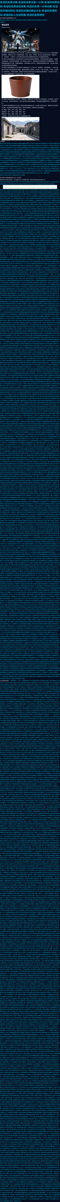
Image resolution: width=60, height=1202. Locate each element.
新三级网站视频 (50, 434)
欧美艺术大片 (45, 689)
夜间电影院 (42, 1110)
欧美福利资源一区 (36, 1184)
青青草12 (27, 796)
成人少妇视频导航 (9, 247)
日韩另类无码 (28, 546)
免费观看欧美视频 (26, 474)
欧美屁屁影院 (37, 424)
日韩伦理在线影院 (41, 443)
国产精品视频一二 (25, 1077)
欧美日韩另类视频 (27, 365)
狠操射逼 (38, 1009)
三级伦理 (9, 982)
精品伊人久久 (41, 735)
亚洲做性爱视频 (14, 510)
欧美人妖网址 (22, 211)
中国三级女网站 (38, 782)
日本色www (56, 1148)
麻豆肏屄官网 (8, 352)
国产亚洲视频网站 (28, 491)
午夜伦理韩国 (39, 1188)
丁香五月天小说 (27, 729)
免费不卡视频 (31, 354)
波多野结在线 (15, 403)
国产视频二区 (9, 586)
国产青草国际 (30, 200)
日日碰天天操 (30, 424)
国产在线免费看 (35, 796)
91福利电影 (24, 1110)
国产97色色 (40, 988)
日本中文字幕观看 (7, 527)
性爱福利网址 (42, 1028)
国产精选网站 (55, 508)
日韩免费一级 (31, 579)
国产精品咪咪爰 (11, 891)
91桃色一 (44, 811)
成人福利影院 (19, 592)
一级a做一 (7, 796)
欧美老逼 (46, 1083)
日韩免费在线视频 (7, 226)
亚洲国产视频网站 (40, 921)
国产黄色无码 (10, 801)
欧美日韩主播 (45, 756)
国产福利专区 (50, 190)
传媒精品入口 (18, 221)
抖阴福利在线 (46, 771)
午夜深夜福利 (6, 1077)
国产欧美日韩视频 (17, 575)
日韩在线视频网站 (44, 803)
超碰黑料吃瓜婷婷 (8, 1117)
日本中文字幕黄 (9, 1066)
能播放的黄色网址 (45, 1056)
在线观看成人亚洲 (5, 1150)
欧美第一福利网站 (39, 493)
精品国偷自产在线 (28, 464)
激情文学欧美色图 (46, 259)
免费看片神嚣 (53, 257)
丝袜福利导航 (42, 596)
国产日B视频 (21, 750)
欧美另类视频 (18, 853)
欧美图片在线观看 (12, 268)
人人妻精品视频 (38, 200)
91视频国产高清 (4, 211)
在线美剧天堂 (51, 394)
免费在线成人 (36, 240)
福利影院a (10, 737)
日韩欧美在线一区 (30, 504)
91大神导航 (11, 1144)
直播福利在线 (6, 476)
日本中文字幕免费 (40, 1182)
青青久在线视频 (23, 1026)
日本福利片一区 (4, 803)
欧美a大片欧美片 (17, 491)
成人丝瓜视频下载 (5, 799)
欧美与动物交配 (53, 809)
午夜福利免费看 (17, 792)
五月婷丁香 (25, 992)
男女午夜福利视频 (22, 409)
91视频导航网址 (28, 1142)
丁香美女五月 (17, 1201)
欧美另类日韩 (47, 263)
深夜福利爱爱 (6, 769)
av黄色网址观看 (44, 495)
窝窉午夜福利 (15, 377)
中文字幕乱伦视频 (26, 752)
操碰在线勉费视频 (21, 255)
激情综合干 (27, 902)
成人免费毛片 (56, 491)
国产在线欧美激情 (31, 213)
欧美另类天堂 (48, 563)
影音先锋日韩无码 (22, 843)
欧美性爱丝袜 (51, 1152)
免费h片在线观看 (5, 919)
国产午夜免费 (4, 1114)
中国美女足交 (35, 299)
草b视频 (2, 695)
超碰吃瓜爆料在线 (30, 828)
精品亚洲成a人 (46, 908)
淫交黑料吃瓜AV (35, 565)
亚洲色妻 (52, 1013)
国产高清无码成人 (29, 415)
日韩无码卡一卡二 (30, 1009)
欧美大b (56, 969)
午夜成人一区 (41, 1138)
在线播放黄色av (7, 451)
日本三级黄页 (23, 950)
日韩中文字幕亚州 (34, 377)
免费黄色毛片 (25, 502)
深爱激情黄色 (12, 727)
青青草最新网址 (22, 426)
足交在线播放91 (9, 221)
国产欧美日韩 (37, 556)
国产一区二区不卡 (43, 535)
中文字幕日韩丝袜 (35, 681)
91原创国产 (49, 938)
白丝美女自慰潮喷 (14, 333)
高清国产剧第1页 (51, 213)
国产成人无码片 (4, 864)
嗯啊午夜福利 (5, 266)
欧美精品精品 (54, 398)
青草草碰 (32, 1072)
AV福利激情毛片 (9, 1049)
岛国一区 (35, 815)
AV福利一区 (48, 685)
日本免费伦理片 (42, 1125)
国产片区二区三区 (39, 529)
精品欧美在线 (45, 289)
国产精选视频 (31, 293)
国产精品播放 (35, 1176)
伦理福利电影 (4, 1095)
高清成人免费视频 (48, 310)
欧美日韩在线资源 (31, 518)
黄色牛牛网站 (38, 205)
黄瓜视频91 (53, 681)
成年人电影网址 (13, 889)
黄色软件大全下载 (9, 373)
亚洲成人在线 (12, 1163)
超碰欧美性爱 (32, 807)
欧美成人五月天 (31, 603)
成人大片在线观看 (16, 594)
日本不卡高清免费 (16, 1171)
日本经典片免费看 (54, 230)
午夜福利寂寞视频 (10, 980)
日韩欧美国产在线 (5, 830)
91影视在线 (38, 1186)
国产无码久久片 (26, 552)
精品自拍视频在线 (47, 868)
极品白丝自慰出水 (32, 301)
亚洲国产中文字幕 (35, 931)
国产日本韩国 (51, 849)
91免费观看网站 (13, 1003)
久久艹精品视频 (27, 462)
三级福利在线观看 (49, 516)
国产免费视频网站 (41, 287)
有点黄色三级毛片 (32, 409)
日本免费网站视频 (39, 466)
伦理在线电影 (33, 333)
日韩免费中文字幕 (47, 424)
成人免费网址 (6, 405)
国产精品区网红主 (8, 209)
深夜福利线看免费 (26, 784)
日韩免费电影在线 (39, 855)
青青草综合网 (55, 485)
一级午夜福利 (40, 350)
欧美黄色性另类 (6, 261)
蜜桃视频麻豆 (10, 1127)
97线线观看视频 (47, 687)
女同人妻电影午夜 (23, 596)
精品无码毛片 (37, 809)
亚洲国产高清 (48, 417)
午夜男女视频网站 (28, 542)
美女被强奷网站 (14, 1034)
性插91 (35, 740)
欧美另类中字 (4, 453)
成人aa (8, 975)
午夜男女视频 (54, 1155)
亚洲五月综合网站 (25, 476)
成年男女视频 (24, 691)
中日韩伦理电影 (52, 554)
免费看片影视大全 (18, 605)
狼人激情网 (49, 1001)
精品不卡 (41, 1163)
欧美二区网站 (55, 520)
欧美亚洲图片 (49, 400)
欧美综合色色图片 (29, 978)
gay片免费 (43, 777)
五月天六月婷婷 (47, 365)
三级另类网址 (32, 1150)
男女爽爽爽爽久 (20, 879)
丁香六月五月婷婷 (31, 944)
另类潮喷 (28, 799)
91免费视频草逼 (46, 352)
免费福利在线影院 (26, 219)
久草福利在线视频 (25, 584)
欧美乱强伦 (21, 693)
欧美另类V (40, 1074)
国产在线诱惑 (45, 331)
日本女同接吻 (54, 716)
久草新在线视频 (14, 803)
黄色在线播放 (55, 424)
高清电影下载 (43, 356)
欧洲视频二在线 (40, 371)
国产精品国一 (48, 415)
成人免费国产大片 (22, 1074)
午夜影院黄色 (34, 820)
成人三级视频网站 (7, 337)
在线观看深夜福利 (50, 1051)
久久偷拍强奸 (37, 270)
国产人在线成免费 (23, 544)
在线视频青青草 (31, 1106)
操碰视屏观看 (18, 582)
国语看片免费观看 (7, 569)
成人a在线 (45, 1034)
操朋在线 (22, 796)
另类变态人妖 (45, 836)
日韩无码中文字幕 (12, 1083)
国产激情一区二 (53, 447)
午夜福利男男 (5, 213)
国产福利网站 (35, 601)
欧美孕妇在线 (15, 1072)
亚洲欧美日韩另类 (7, 984)
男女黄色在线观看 (25, 1034)
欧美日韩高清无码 (32, 202)
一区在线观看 (12, 828)
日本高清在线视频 (35, 531)
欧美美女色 (14, 799)
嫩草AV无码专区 (40, 904)
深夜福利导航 (48, 883)
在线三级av (13, 1169)
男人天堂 (31, 935)
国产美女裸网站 (43, 510)
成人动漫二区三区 (19, 335)
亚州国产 (35, 748)
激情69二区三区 (26, 1100)
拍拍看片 (25, 1022)
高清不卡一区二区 (17, 445)
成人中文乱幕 (17, 251)
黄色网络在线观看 (36, 868)
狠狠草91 (16, 908)
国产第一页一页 (35, 575)
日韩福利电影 (16, 851)
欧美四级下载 (6, 594)
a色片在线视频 (44, 483)
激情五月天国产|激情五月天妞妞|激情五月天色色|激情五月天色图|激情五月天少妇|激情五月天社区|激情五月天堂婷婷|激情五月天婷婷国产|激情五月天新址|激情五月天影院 (30, 643)
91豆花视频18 (21, 830)
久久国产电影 (19, 470)
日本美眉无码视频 (41, 514)
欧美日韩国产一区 (39, 1064)
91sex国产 (52, 803)
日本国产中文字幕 (29, 790)
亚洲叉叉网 (13, 782)
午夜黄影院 (57, 1093)
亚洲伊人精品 (14, 518)
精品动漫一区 (22, 270)
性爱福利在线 (45, 796)
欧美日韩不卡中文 (35, 451)
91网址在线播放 (28, 900)
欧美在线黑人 (8, 758)
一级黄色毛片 (14, 596)
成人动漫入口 (15, 527)
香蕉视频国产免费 (12, 988)
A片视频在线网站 (19, 318)
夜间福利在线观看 (7, 805)
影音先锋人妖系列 (11, 843)
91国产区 (51, 864)
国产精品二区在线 (35, 386)
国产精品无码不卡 (51, 750)
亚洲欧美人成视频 (24, 910)
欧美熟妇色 (17, 708)
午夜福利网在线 (42, 740)
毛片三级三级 (9, 379)
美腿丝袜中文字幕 (33, 887)
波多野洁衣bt (6, 1007)
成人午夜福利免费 (7, 502)
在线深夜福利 (37, 542)
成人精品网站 (51, 963)
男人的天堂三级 (31, 253)
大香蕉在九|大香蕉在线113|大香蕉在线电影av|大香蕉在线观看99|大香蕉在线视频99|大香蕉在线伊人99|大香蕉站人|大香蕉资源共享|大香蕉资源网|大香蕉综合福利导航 (30, 636)
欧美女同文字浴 (48, 573)
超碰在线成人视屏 (7, 938)
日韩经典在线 (12, 754)
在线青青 (52, 1081)
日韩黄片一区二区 (38, 491)
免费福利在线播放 (40, 228)
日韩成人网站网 (22, 887)
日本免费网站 (30, 1093)
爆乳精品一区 (7, 1108)
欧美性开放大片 (32, 417)
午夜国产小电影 (18, 1123)
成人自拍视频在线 (10, 601)
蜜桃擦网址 (16, 1167)
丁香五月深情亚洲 (10, 748)
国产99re (55, 1190)
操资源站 (25, 1041)
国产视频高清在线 (22, 1182)
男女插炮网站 (16, 297)
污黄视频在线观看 (41, 327)
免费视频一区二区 (50, 493)
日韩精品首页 (39, 1093)
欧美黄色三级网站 (18, 704)
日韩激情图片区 (22, 523)
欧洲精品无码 (40, 472)
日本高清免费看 (13, 1070)
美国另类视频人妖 (24, 333)
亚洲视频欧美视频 (34, 1056)
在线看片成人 (45, 276)
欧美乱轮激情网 (22, 274)
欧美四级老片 (50, 432)
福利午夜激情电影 (8, 893)
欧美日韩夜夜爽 (46, 828)
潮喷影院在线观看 (52, 287)
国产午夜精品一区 (19, 1015)
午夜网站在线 (15, 217)
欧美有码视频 (24, 390)
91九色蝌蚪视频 (31, 1197)
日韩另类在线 (5, 489)
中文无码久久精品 (30, 830)
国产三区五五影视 (31, 405)
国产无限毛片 (13, 213)
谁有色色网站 (6, 950)
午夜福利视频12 (30, 455)
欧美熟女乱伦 (19, 316)
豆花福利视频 (49, 845)
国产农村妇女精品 (34, 967)
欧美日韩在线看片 (36, 771)
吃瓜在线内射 (29, 487)
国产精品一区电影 (19, 893)
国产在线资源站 (47, 491)
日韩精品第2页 (24, 516)
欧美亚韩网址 (17, 308)
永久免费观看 (46, 533)
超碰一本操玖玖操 (8, 929)
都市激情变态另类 (30, 891)
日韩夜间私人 (45, 363)
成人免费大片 (43, 360)
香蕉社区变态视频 (41, 325)
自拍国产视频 (22, 988)
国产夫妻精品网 (9, 236)
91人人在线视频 (51, 1133)
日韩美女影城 (49, 514)
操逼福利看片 (44, 280)
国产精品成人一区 (10, 592)
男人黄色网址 (50, 921)
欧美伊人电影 (12, 916)
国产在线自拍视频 (21, 866)
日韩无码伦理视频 (19, 312)
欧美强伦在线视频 (30, 1049)
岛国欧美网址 (23, 253)
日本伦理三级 (38, 1024)
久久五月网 (6, 1171)
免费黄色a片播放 (43, 447)
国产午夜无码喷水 (5, 771)
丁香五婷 (51, 731)
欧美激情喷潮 (14, 472)
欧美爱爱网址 (40, 1085)
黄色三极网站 (27, 257)
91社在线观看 (12, 885)
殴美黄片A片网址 (48, 1093)
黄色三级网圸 (7, 1024)
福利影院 (45, 851)
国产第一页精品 (28, 986)
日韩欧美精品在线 (26, 1045)
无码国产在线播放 (39, 316)
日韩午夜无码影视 (16, 565)
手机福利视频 (30, 1001)
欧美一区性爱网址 (29, 921)
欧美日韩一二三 (21, 213)
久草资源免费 (13, 973)
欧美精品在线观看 (15, 1161)
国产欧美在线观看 (23, 459)
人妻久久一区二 (21, 997)
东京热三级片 (24, 598)
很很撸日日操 (11, 348)
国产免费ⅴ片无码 (28, 1051)
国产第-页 (31, 714)
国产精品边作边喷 (13, 561)
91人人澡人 (21, 1047)
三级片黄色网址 (48, 329)
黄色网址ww (51, 834)
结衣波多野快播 (31, 775)
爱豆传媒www (49, 1095)
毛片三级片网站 (40, 718)
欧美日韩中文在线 (15, 1129)
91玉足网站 (56, 1001)
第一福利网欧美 (28, 318)
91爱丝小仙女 (46, 860)
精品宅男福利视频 (50, 866)
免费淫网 (25, 733)
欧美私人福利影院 (21, 400)
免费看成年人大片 (30, 367)
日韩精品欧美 (13, 925)
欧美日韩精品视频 (12, 1178)
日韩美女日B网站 (45, 480)
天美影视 (55, 986)
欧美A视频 (10, 908)
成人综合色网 (20, 891)
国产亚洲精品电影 (48, 344)
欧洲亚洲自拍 (17, 369)
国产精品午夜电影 (16, 272)
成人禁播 (55, 1157)
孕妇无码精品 (22, 489)
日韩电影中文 (45, 1066)
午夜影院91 (46, 716)
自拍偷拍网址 (11, 1093)
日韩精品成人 (43, 826)
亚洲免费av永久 (23, 700)
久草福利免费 (17, 1018)
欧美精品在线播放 (27, 483)
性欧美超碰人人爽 (7, 1062)
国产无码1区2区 (17, 1053)
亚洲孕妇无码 (4, 232)
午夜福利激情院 (32, 1138)
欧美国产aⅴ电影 (48, 274)
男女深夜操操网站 (7, 478)
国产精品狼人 (19, 525)
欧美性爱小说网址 (17, 451)
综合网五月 (8, 746)
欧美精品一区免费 (23, 571)
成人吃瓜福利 (17, 1110)
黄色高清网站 (21, 504)
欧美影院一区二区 (44, 792)
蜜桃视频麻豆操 (7, 346)
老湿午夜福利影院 (7, 550)
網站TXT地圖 (11, 175)
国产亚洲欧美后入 (53, 990)
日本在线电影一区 (54, 931)
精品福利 (36, 900)
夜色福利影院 (39, 790)
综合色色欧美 (32, 548)
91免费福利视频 (53, 285)
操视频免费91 (32, 849)
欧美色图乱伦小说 (36, 1034)
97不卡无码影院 (24, 1121)
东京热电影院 (49, 767)
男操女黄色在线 (24, 377)
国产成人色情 (25, 881)
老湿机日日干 (14, 411)
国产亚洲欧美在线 (16, 773)
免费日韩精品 (48, 430)
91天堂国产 (28, 1068)
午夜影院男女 (27, 927)
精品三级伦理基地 (42, 457)
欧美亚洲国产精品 (16, 499)
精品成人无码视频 (53, 468)
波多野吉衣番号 (55, 384)
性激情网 (39, 716)
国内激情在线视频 (12, 396)
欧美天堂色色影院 (30, 1114)
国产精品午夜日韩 (30, 971)
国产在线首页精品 (30, 398)
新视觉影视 (45, 872)
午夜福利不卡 (21, 828)
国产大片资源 (32, 472)
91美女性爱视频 (40, 400)
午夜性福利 (12, 815)
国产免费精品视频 (26, 758)
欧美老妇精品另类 (43, 786)
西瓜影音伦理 (16, 1121)
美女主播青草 (47, 773)
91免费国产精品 (41, 1106)
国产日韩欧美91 (27, 702)
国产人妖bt (54, 805)
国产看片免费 (18, 1022)
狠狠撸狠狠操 (44, 554)
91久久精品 (53, 704)
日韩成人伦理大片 (12, 956)
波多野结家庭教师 (5, 202)
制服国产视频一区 (12, 986)
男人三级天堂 (32, 459)
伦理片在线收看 (45, 1077)
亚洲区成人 (18, 729)
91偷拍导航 (49, 971)
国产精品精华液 (21, 245)
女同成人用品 (22, 306)
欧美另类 (34, 1045)
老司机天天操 (51, 535)
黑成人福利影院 (50, 403)
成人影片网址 (54, 506)
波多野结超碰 (6, 234)
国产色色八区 (29, 693)
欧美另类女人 (29, 695)
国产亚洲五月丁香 (21, 358)
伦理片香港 (14, 933)
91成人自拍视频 (14, 323)
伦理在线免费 (54, 1045)
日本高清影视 (18, 1066)
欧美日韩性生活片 (39, 746)
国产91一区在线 (30, 453)
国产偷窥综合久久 (35, 238)
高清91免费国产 (20, 533)
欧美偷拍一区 (12, 997)
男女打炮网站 (40, 567)
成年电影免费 (14, 190)
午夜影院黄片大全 (13, 906)
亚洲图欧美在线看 (40, 750)
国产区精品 (55, 790)
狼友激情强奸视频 (52, 1028)
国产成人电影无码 (41, 1152)
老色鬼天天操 (35, 341)
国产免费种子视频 (42, 375)
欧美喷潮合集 (22, 956)
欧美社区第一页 (12, 1074)
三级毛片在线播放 (31, 780)
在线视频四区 (39, 245)
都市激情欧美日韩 (51, 904)
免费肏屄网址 (10, 259)
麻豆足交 (9, 752)
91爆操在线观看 (23, 323)
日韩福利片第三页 (34, 234)
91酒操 (3, 1194)
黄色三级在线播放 (26, 226)
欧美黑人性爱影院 (51, 1058)
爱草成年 (19, 864)
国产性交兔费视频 (41, 504)
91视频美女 (31, 1030)
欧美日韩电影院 (11, 733)
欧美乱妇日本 (6, 518)
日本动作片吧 (45, 712)
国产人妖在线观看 (19, 438)
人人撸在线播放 (40, 1062)
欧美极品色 (42, 1087)
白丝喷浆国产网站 (14, 514)
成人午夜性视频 (36, 525)
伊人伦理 (49, 1121)
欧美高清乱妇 (33, 413)
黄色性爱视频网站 (19, 801)
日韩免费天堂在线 (18, 938)
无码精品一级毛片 (27, 304)
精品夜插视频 (24, 586)
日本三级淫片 (14, 1173)
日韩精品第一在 (34, 984)
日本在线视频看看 (23, 567)
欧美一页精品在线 (29, 1127)
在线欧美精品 (31, 242)
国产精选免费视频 (15, 1176)
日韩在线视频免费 (25, 963)
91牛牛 (3, 952)
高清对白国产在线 (34, 1180)
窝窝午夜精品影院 (7, 1102)
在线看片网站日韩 (42, 394)
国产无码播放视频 (14, 1013)
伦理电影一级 (12, 563)
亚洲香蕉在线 (32, 571)
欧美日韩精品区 (18, 537)
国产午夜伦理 (27, 276)
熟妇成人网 (9, 1018)
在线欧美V (14, 693)
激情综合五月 (18, 683)
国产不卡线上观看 (13, 459)
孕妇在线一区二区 (50, 733)
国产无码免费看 (52, 590)
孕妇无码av (41, 1159)
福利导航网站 (14, 405)
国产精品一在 (27, 537)
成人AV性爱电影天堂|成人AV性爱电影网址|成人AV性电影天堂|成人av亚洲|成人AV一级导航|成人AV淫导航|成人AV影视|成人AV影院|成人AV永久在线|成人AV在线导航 (30, 628)
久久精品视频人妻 (9, 537)
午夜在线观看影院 (33, 1087)
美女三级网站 (20, 539)
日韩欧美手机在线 (50, 933)
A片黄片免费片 (9, 683)
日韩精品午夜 (22, 424)
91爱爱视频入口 (13, 485)
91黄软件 (46, 889)
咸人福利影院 (40, 1049)
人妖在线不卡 (39, 516)
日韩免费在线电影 (27, 240)
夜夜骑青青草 (15, 569)
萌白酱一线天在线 (31, 485)
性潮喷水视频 (41, 969)
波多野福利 (43, 1123)
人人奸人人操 (54, 575)
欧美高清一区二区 (33, 544)
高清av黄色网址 (26, 480)
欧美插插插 (50, 1165)
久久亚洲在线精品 (36, 352)
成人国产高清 (54, 872)
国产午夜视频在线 (54, 950)
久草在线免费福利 (47, 706)
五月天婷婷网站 (45, 268)
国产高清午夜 (5, 590)
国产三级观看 (26, 451)
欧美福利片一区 (25, 499)
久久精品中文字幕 (5, 1192)
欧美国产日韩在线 (43, 1112)
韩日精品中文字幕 (12, 329)
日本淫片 (38, 828)
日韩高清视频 (45, 556)
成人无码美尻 (18, 811)
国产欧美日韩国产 (47, 784)
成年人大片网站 (47, 700)
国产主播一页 (51, 948)
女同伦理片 (17, 737)
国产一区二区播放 (45, 575)
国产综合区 (36, 864)
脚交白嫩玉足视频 (8, 304)
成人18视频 (33, 716)
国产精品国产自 (32, 561)
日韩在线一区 (30, 211)
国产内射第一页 (35, 832)
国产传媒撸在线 (43, 234)
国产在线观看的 (22, 242)
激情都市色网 (55, 200)
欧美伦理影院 (27, 236)
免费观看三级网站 (50, 879)
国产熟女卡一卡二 (12, 1138)
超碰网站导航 (30, 270)
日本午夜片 (28, 1173)
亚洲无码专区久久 (25, 440)
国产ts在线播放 (17, 304)
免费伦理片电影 (24, 999)
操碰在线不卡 (48, 485)
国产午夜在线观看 (7, 579)
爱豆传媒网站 (17, 881)
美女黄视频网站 (54, 312)
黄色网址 (22, 857)
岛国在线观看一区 (10, 1098)
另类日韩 (13, 834)
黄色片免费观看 (22, 1138)
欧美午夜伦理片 (21, 809)
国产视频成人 (23, 1062)
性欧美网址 (52, 758)
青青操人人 (20, 925)
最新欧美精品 (14, 424)
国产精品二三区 (47, 200)
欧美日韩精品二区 (37, 853)
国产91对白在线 (40, 314)
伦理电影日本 (44, 931)
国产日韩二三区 (41, 333)
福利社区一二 (42, 474)
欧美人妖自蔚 (54, 537)
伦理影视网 (5, 1013)
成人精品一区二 (49, 1049)
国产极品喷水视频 (50, 354)
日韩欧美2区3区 (44, 594)
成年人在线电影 (17, 786)
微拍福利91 (6, 1148)
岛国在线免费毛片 (13, 544)
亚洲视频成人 (50, 1087)
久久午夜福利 (35, 219)
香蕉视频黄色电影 (21, 761)
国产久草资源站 (6, 350)
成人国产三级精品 (18, 257)
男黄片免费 (11, 1001)
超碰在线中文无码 (48, 1131)
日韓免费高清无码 (10, 289)
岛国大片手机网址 (15, 744)
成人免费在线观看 (5, 323)
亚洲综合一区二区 (41, 518)
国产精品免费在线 (22, 874)
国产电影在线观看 (46, 209)
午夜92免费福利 (49, 388)
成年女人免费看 (35, 280)
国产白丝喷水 (32, 478)
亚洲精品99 (40, 1039)
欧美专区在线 (18, 259)
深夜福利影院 (23, 579)
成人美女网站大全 (10, 230)
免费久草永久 (49, 405)
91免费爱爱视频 (40, 925)
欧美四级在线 (43, 238)
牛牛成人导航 (40, 1037)
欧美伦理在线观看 (52, 527)
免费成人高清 (12, 430)
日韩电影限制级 (51, 1018)
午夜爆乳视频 (35, 360)
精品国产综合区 (12, 394)
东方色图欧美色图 (25, 413)
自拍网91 (12, 820)
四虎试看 (26, 1123)
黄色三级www (12, 750)
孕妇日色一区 (44, 468)
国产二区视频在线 (53, 780)
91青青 (12, 971)
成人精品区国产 (31, 371)
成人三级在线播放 (50, 413)
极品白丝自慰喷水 (5, 554)
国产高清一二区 (22, 807)
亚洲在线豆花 (4, 883)
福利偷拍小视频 (27, 853)
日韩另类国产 (22, 190)
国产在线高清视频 (41, 190)
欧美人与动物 (32, 1074)
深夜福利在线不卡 (23, 472)
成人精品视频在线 (52, 457)
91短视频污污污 (13, 1047)
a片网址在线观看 (44, 1173)
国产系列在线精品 (22, 603)
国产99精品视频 (45, 537)
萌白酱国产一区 (44, 1192)
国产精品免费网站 (13, 375)
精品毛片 (42, 1108)
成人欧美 (19, 727)
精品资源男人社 (15, 371)
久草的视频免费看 (21, 325)
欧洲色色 (23, 1161)
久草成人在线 (12, 775)
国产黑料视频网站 (13, 1136)
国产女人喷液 (26, 434)
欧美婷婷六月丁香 (11, 740)
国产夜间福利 (11, 729)
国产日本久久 (28, 438)
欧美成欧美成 (6, 499)
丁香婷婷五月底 (8, 1041)
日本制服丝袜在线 (54, 1102)
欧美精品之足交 (36, 712)
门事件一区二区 (55, 320)
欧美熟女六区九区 (46, 588)
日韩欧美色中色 (24, 527)
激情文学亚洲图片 (11, 1020)
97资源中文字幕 (35, 554)
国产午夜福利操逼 (48, 1117)
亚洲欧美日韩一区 (7, 331)
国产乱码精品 (17, 468)
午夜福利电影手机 (44, 839)
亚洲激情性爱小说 (49, 683)
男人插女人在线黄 (37, 605)
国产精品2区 (21, 723)
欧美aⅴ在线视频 (39, 1051)
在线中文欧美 (18, 480)
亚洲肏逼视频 (54, 712)
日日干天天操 (34, 432)
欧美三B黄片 (41, 767)
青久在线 (8, 999)
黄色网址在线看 (47, 546)
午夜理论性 (40, 723)
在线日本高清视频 (14, 963)
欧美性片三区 (6, 944)
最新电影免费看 (12, 603)
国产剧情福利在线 (41, 253)
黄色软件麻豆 (4, 367)
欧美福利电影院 (15, 1077)
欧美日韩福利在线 (51, 1068)
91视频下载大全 (18, 952)
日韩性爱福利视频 (17, 552)
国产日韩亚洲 (22, 453)
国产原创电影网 (34, 881)
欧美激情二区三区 (32, 590)
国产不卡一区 (40, 866)
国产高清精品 (36, 379)
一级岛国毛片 (53, 363)
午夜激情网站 (48, 1070)
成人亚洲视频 (10, 344)
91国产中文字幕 (4, 971)
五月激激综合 (4, 997)
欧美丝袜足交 (20, 961)
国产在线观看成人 (53, 544)
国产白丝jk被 (50, 822)
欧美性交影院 (17, 756)
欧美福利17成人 (6, 411)
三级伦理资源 (53, 289)
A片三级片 (35, 826)
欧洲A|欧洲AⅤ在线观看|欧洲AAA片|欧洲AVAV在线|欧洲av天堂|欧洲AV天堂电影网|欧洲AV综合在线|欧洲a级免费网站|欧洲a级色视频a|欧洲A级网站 (30, 662)
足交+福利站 (45, 961)
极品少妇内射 (46, 291)
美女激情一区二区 (9, 419)
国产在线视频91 (29, 329)
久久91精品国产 (50, 596)
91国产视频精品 (13, 211)
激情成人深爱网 (46, 1043)
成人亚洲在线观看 (36, 470)
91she (4, 855)
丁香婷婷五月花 (54, 268)
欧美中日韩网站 (13, 1068)
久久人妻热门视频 (21, 1093)
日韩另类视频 (32, 1165)
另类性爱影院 (49, 969)
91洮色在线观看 (31, 508)
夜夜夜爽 (5, 1197)
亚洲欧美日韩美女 (10, 990)
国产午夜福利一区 (45, 236)
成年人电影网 (42, 226)
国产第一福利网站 (43, 799)
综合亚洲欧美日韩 (53, 769)
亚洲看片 (28, 1161)
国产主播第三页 (18, 824)
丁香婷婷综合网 (27, 794)
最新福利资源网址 (50, 314)
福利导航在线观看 (5, 523)
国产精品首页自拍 (21, 1039)
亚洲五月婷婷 (54, 1066)
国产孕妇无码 (32, 224)
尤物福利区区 (35, 474)
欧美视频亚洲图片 (55, 843)
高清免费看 (42, 1129)
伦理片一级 (14, 1190)
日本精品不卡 (18, 365)
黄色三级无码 (34, 910)
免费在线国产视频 (21, 230)
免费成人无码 (53, 893)
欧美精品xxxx (56, 832)
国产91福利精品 (9, 708)
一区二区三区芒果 (13, 710)
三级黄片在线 (47, 695)
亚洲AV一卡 (21, 954)
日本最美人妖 (11, 400)
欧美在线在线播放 (5, 765)
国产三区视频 (56, 1043)
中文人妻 (43, 1089)
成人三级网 (37, 693)
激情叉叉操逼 (52, 198)
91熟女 (16, 1026)
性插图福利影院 (45, 954)
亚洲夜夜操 (38, 978)
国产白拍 (27, 885)
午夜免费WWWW (26, 1018)
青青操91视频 (23, 876)
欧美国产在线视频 (14, 388)
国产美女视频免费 (34, 447)
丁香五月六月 (40, 411)
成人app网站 (30, 725)
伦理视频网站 (25, 763)
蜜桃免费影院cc (12, 293)
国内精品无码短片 (36, 982)
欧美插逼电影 (11, 687)
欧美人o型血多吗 (6, 421)
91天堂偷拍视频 (17, 360)
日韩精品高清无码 (26, 554)
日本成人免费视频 (32, 394)
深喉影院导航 (23, 457)
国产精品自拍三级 (10, 927)
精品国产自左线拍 (34, 285)
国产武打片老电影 (50, 571)
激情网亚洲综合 (38, 419)
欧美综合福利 (27, 209)
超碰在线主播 (15, 440)
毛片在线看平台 (13, 242)
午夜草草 (32, 1186)
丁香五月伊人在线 (37, 445)
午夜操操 (52, 820)
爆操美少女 (26, 931)
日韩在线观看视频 (29, 824)
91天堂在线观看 (20, 546)
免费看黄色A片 (32, 339)
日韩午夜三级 (49, 358)
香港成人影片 (54, 247)
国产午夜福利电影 (22, 1165)
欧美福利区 (10, 1037)
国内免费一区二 (37, 952)
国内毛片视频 (22, 933)
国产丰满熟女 (30, 493)
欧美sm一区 (8, 1199)
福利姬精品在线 (45, 1155)
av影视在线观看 (34, 569)
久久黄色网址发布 (18, 341)
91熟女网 (29, 895)
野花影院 (39, 851)
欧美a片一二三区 (27, 1066)
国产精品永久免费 (5, 278)
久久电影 (5, 1144)
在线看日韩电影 (55, 451)
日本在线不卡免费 (38, 1104)
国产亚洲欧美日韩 (22, 839)
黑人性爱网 (35, 1003)
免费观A (51, 756)
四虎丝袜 (41, 748)
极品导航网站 (8, 1119)
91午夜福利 (26, 786)
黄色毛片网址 (11, 320)
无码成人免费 (13, 577)
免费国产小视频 (25, 594)
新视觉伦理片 (40, 263)
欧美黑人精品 (41, 841)
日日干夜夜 (42, 1068)
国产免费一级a (49, 946)
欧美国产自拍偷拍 (48, 940)
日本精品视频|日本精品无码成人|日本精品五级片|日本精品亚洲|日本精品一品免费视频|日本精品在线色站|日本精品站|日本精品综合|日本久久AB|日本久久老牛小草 (30, 615)
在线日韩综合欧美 (14, 590)
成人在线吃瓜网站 (50, 306)
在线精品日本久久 (29, 938)
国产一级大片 (36, 895)
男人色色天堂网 (7, 700)
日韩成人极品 (21, 497)
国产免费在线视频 (29, 925)
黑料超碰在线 (20, 367)
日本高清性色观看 (54, 276)
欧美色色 (34, 735)
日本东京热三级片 (12, 959)
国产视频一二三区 (8, 432)
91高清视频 (47, 702)
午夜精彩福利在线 (28, 1091)
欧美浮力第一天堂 (23, 1146)
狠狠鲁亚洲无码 (16, 280)
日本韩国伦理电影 (13, 196)
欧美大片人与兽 (45, 923)
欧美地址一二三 (54, 552)
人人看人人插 (15, 579)
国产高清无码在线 (40, 354)
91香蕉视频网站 (54, 261)
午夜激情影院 (53, 502)
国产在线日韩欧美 (45, 379)
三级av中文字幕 (40, 405)
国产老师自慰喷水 (21, 563)
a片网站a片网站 (27, 605)
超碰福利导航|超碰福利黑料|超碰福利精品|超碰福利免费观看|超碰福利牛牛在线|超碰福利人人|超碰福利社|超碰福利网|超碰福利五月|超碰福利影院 (30, 670)
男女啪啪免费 (41, 409)
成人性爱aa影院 (16, 352)
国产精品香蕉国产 (50, 539)
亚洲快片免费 (26, 683)
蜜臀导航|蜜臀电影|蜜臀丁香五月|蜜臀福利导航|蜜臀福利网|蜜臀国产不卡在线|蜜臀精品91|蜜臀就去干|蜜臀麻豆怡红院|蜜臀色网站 (29, 655)
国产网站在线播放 (28, 316)
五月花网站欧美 (29, 506)
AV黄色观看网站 (4, 497)
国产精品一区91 (47, 1194)
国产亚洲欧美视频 (23, 765)
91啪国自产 (49, 870)
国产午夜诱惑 (54, 558)
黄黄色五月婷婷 (48, 411)
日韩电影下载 (25, 845)
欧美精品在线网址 (21, 205)
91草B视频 (28, 1037)
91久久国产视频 (36, 247)
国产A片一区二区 (23, 417)
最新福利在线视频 (43, 198)
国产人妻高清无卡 (7, 413)
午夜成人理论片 (25, 737)
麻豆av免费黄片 (21, 754)
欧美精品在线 (28, 344)
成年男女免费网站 (49, 529)
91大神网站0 (27, 712)
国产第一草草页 (14, 263)
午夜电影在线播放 (55, 318)
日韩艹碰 (33, 963)
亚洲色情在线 (48, 891)
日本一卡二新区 (26, 706)
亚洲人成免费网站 (45, 967)
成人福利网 (37, 935)
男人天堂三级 (32, 876)
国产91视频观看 (30, 245)
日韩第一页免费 (25, 744)
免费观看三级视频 (51, 1041)
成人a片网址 (44, 1098)
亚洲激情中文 (50, 333)
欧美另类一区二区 (27, 940)
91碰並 (16, 1131)
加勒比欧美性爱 (51, 226)
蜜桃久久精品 (27, 868)
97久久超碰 (21, 1068)
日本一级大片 (50, 1053)
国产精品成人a (10, 1085)
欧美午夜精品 (38, 1015)
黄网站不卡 (42, 1176)
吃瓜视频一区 (23, 1197)
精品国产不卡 (14, 523)
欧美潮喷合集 (17, 390)
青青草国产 (26, 862)
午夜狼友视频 (48, 1197)
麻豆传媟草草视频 (37, 546)
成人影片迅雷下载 (51, 1089)
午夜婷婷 (9, 935)
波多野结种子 (5, 388)
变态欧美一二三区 (37, 784)
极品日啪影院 (42, 874)
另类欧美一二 (55, 952)
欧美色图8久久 (5, 744)
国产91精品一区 (36, 438)
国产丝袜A (21, 1070)
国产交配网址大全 (9, 466)
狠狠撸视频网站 (44, 194)
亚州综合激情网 (25, 685)
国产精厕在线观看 (27, 379)
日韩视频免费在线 (22, 973)
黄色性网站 (43, 765)
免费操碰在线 (30, 266)
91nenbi (10, 742)
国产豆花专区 (38, 455)
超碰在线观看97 (17, 1079)
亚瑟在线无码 (39, 579)
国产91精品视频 (34, 356)
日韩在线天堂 (6, 285)
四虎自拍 (19, 769)
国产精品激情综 (17, 558)
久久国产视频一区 (7, 548)
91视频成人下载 (51, 377)
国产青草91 (30, 950)
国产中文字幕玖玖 (5, 784)
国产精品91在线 (53, 299)
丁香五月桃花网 (44, 337)
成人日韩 (43, 822)
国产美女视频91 (13, 270)
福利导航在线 (10, 582)
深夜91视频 (9, 832)
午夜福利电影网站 (39, 1140)
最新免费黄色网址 (26, 565)
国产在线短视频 (22, 287)
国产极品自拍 (40, 274)
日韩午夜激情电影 (43, 584)
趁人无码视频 (45, 257)
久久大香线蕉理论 (36, 257)
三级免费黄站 (27, 969)
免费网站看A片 (16, 346)
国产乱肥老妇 (27, 363)
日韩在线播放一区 (44, 285)
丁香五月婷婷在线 (28, 1079)
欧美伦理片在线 (15, 476)
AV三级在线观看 (22, 449)
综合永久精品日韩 (39, 489)
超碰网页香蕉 (28, 312)
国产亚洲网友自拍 (19, 407)
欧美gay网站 (42, 999)
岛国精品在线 (9, 341)
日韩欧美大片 (10, 706)
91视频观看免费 (52, 392)
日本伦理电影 (13, 409)
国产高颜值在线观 (22, 394)
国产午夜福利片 (12, 512)
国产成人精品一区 (33, 948)
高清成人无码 (56, 782)
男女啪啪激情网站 (40, 407)
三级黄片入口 (39, 232)
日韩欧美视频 (18, 702)
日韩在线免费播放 (27, 331)
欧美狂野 (15, 1005)
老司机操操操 (53, 219)
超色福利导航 (5, 409)
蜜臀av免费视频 (30, 205)
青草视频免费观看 (23, 959)
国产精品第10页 (47, 242)
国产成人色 (49, 1190)
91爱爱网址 (55, 883)
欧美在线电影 (32, 721)
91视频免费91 (34, 999)
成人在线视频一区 (30, 232)
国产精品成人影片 (31, 1133)
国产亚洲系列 (8, 756)
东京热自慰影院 (17, 434)
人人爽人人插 (45, 266)
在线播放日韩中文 (53, 1180)
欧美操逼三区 (5, 417)
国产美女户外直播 (40, 497)
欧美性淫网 (14, 887)
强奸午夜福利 (49, 1144)
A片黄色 (4, 687)
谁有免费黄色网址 (44, 299)
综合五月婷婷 (14, 306)
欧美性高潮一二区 (51, 876)
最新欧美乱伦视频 (31, 411)
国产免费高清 (40, 459)
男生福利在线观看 (40, 217)
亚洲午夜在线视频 (30, 577)
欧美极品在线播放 (9, 438)
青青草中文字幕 (52, 373)
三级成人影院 (37, 506)
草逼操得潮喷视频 (52, 1167)
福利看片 (19, 733)
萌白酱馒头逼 (11, 992)
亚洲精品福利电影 (49, 603)
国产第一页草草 (32, 874)
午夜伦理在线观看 (37, 344)
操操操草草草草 (33, 308)
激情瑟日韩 (17, 706)
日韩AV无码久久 (16, 478)
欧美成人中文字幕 (19, 971)
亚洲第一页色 (45, 862)
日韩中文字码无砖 (27, 337)
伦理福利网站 (4, 314)
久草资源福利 (56, 691)
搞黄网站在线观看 (7, 584)
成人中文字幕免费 (49, 436)
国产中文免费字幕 (25, 569)
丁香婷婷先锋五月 (40, 207)
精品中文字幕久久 (31, 834)
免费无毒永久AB (4, 1045)
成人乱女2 (11, 883)
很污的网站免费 (6, 472)
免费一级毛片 (39, 893)
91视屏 (2, 1184)
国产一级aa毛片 (10, 978)
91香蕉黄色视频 (17, 198)
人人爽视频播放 (39, 367)
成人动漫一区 (23, 371)
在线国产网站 (44, 1161)
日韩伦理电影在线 (51, 1178)
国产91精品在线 (20, 1114)
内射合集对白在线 (10, 316)
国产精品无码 (42, 377)
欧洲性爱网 (27, 832)
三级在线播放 (46, 1009)
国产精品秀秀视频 (9, 356)
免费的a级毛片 (4, 430)
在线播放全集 (23, 514)
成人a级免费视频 (20, 870)
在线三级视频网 (21, 396)
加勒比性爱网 (50, 251)
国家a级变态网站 (32, 919)
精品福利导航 (27, 818)
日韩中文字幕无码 (31, 1039)
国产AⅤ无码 (44, 1199)
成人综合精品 (26, 558)
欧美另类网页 (9, 952)
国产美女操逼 (33, 392)
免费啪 (56, 1144)
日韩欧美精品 (53, 390)
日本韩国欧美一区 (13, 876)
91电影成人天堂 (13, 807)
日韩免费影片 (37, 811)
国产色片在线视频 (46, 885)
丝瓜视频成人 (17, 586)
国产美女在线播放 (45, 558)
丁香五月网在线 (44, 346)
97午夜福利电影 (16, 1155)
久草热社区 (42, 1022)
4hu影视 (33, 933)
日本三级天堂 (17, 428)
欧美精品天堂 (19, 495)
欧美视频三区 (6, 371)
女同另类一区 (47, 419)
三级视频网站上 (51, 1114)
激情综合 (42, 733)
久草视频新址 (27, 601)
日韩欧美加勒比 (26, 588)
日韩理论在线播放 (55, 961)
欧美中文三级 (53, 601)
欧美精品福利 (42, 550)
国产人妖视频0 (30, 1188)
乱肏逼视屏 (13, 904)
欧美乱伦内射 (36, 1161)
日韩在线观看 (45, 542)
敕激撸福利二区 (9, 335)
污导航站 (56, 1182)
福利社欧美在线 (26, 575)
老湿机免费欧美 (47, 818)
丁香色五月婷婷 (38, 1047)
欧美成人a (25, 1024)
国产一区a (27, 704)
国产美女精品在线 (36, 369)
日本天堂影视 (53, 462)
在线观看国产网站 (55, 512)
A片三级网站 (30, 997)
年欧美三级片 (53, 851)
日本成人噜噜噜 (28, 697)
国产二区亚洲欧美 (49, 807)
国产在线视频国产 (18, 818)
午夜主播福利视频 (5, 887)
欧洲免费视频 (13, 245)
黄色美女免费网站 (42, 834)
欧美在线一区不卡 (39, 879)
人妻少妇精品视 (9, 1026)
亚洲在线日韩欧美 (46, 525)
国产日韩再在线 (17, 1028)
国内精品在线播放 (12, 327)
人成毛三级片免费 (18, 209)
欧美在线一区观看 (48, 1024)
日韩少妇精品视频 (52, 765)
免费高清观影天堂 (22, 948)
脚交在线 (47, 1081)
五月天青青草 (55, 773)
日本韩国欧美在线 (22, 1190)
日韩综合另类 (35, 251)
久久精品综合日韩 (50, 1037)
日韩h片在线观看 (27, 259)
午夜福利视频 (48, 697)
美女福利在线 (29, 230)
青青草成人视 (10, 1131)
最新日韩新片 (53, 266)
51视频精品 (6, 763)
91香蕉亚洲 (54, 1056)
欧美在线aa (24, 967)
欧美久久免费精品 (54, 594)
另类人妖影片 (30, 563)
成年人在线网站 (33, 323)
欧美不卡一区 (27, 1199)
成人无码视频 (39, 889)
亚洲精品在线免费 (55, 689)
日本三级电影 (6, 306)
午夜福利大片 (20, 329)
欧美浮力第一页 (7, 860)
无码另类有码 (49, 409)
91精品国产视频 (29, 1089)
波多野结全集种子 (30, 904)
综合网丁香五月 (33, 1026)
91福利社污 (40, 912)
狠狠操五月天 (6, 773)
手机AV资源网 (6, 735)
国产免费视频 (19, 1144)
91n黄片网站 (52, 754)
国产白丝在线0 (31, 514)
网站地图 (51, 184)
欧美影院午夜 (16, 999)
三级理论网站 (37, 266)
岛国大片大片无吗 (51, 841)
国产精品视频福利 (50, 855)
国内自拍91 (39, 807)
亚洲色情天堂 (49, 301)
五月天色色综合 (39, 295)
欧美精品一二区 (31, 851)
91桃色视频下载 (30, 282)
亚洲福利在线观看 (10, 712)
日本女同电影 (36, 758)
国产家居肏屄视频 (19, 398)
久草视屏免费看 (54, 862)
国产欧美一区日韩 (45, 565)
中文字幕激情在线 (13, 443)
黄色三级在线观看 (8, 360)
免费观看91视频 (55, 916)
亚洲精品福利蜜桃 (45, 386)
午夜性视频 (40, 744)
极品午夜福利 (35, 685)
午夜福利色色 (45, 230)
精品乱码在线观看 (18, 276)
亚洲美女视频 (9, 215)
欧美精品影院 (54, 221)
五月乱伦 (32, 1060)
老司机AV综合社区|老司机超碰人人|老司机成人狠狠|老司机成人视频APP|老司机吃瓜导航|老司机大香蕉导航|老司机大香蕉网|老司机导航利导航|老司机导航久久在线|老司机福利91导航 (29, 676)
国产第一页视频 (35, 468)
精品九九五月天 (21, 282)
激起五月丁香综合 (12, 895)
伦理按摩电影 (19, 990)
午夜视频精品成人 (10, 556)
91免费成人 (40, 1197)
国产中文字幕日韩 (36, 588)
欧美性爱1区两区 (48, 464)
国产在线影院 (18, 247)
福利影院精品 (15, 457)
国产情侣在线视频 (30, 407)
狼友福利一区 (53, 839)
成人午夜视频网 (45, 506)
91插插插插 (48, 691)
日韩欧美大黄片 (7, 725)
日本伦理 (38, 1060)
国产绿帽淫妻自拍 (13, 224)
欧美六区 (30, 908)
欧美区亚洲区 (22, 799)
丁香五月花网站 (33, 272)
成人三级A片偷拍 (46, 927)
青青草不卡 (19, 748)
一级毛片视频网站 (5, 571)
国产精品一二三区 (52, 327)
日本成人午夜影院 (39, 415)
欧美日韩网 (11, 1157)
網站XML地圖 (3, 175)
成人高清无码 (32, 314)
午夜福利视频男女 (20, 1194)
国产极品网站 (51, 777)
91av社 (43, 895)
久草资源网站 (48, 857)
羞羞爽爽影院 (8, 881)
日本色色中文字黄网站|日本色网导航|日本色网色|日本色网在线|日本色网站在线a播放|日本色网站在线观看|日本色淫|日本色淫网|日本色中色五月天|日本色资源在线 (29, 607)
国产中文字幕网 (13, 417)
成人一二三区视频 (18, 697)
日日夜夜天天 (46, 398)
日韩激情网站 (21, 232)
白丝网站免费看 (36, 335)
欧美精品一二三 (46, 247)
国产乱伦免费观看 (42, 339)
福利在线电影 (47, 224)
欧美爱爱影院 (41, 301)
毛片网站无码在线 (40, 1127)
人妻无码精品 (15, 796)
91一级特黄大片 (35, 822)
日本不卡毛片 (24, 447)
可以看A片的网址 (12, 232)
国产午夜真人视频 (33, 1110)
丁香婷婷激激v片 (47, 449)
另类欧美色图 (19, 826)
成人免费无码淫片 (47, 978)
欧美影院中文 (30, 1194)
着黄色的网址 (27, 520)
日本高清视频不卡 (44, 502)
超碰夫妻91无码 (11, 200)
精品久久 (19, 855)
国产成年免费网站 (53, 811)
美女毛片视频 (37, 929)
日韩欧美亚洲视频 (23, 314)
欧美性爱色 (54, 860)
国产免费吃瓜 (42, 1053)
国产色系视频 (17, 1119)
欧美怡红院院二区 (24, 1136)
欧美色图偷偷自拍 (17, 931)
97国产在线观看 (31, 327)
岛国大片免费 (15, 1150)
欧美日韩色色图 (54, 881)
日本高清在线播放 (44, 569)
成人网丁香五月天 (24, 984)
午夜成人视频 (34, 1095)
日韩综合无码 (31, 207)
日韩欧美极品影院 (37, 291)
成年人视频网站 (55, 428)
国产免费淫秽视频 (8, 531)
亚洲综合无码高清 (10, 495)
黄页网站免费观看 (48, 255)
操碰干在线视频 (40, 975)
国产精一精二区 (31, 274)
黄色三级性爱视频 (21, 529)
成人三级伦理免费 (47, 270)
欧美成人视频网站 (8, 824)
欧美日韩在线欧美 (5, 426)
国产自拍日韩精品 (28, 1098)
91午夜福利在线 (29, 1169)
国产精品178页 (33, 813)
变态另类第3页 (11, 291)
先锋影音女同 (8, 588)
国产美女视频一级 (42, 963)
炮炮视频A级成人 (41, 971)
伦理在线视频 (26, 742)
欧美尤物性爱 (38, 1194)
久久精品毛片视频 (45, 916)
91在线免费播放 (9, 702)
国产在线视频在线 (30, 497)
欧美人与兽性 (27, 592)
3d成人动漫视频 (26, 360)
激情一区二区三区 (51, 959)
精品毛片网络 (38, 1131)
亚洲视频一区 (18, 929)
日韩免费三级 (24, 767)
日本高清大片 (36, 462)
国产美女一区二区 (12, 567)
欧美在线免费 (20, 310)
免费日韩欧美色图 (44, 219)
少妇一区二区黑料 (10, 255)
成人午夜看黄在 (7, 575)
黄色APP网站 (36, 954)
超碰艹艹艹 (45, 1030)
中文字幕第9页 (22, 493)
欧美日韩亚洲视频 (8, 276)
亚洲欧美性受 (17, 725)
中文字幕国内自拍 (46, 832)
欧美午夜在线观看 (7, 1079)
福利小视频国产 (15, 689)
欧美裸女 (21, 1003)
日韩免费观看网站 (9, 398)
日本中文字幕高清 (18, 462)
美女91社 (25, 1087)
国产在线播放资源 (24, 386)
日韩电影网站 (37, 1142)
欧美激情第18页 (41, 1133)
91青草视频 (39, 857)
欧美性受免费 (47, 790)
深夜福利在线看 (14, 923)
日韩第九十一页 (25, 820)
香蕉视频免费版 (11, 525)
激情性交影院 (34, 297)
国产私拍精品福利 (49, 1039)
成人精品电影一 (37, 961)
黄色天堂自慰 (33, 584)
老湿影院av (6, 689)
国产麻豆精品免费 (42, 478)
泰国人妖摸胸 (10, 480)
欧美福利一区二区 (5, 933)
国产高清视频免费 (50, 898)
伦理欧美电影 (40, 224)
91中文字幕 (18, 1085)
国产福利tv (35, 1119)
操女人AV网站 (9, 1100)
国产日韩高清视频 (17, 331)
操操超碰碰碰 (36, 337)
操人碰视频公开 (48, 1005)
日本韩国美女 (35, 592)
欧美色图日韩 (51, 1123)
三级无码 (48, 1062)
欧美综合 (15, 700)
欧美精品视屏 (18, 373)
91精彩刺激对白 (13, 249)
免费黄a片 (16, 1062)
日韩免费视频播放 (12, 1180)
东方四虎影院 (4, 493)
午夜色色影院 (53, 836)
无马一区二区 (43, 990)
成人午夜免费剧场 (37, 773)
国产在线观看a (32, 912)
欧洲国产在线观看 (35, 594)
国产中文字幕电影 (43, 373)
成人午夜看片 (23, 388)
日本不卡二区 (49, 788)
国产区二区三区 (23, 263)
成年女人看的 (23, 590)
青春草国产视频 (7, 1201)
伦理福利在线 (33, 767)
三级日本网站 (47, 320)
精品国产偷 (48, 748)
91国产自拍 (54, 702)
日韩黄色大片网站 (42, 775)
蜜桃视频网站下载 (48, 794)
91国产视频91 (4, 1047)
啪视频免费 (3, 1037)
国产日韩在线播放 (33, 843)
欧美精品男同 (40, 946)
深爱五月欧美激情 (26, 1102)
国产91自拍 (11, 1091)
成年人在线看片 (53, 483)
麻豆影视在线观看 (42, 523)
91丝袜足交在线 (22, 1159)
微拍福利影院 (28, 348)
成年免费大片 (44, 906)
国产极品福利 (11, 780)
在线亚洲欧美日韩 (51, 999)
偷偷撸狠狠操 (10, 942)
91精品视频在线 (52, 510)
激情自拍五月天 (9, 506)
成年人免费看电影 (53, 740)
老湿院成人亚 (8, 377)
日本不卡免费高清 (44, 440)
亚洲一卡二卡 (46, 805)
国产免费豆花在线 (20, 1049)
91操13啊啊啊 (50, 1129)
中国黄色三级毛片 (11, 809)
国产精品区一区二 (19, 419)
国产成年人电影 (45, 312)
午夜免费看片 (22, 443)
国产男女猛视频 (38, 1117)
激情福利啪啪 (39, 761)
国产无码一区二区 (41, 847)
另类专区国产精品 (49, 586)
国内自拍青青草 (32, 1159)
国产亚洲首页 (23, 1131)
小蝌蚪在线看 (23, 1150)
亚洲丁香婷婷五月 (45, 451)
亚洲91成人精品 (32, 375)
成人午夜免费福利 (24, 681)
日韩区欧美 (19, 1091)
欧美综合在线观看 (25, 421)
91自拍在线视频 (24, 1095)
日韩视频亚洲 (40, 933)
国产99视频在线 (50, 297)
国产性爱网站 (39, 1011)
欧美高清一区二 (13, 489)
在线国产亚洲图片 (8, 965)
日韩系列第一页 (48, 316)
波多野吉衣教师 (47, 232)
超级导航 (25, 935)
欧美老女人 (5, 973)
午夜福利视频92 (54, 240)
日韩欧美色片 (44, 710)
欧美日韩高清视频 (39, 211)
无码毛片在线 (47, 466)
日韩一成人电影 (17, 392)
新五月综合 (20, 916)
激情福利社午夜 (16, 219)
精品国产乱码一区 (21, 455)
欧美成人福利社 (39, 282)
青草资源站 (21, 777)
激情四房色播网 (21, 268)
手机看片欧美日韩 (50, 217)
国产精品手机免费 (11, 1165)
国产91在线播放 (35, 927)
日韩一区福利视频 (41, 1165)
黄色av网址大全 (20, 348)
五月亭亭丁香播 (13, 287)
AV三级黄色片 (54, 902)
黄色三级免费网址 (32, 988)
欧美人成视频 (14, 426)
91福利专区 (28, 954)
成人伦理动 (31, 1190)
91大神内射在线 (11, 415)
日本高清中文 (18, 942)
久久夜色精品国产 (13, 314)
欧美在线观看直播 (7, 483)
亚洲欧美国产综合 (5, 1104)
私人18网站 (30, 872)
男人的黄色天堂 (50, 1022)
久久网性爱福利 (19, 790)
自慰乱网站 (8, 1087)
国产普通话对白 (17, 794)
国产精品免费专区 (40, 1178)
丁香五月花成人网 (51, 725)
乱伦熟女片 (8, 1081)
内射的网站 (32, 1041)
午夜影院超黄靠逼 (18, 900)
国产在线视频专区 (33, 973)
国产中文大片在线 (18, 215)
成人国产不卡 (21, 898)
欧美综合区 (11, 879)
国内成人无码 (46, 348)
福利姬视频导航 (7, 217)
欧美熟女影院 (24, 234)
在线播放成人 (14, 571)
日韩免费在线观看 (51, 1127)
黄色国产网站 (19, 862)
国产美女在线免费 (26, 352)
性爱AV (57, 1150)
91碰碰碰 (17, 820)
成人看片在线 (40, 603)
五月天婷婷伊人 (11, 546)
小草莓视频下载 (50, 975)
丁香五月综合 (24, 548)
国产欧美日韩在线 (46, 384)
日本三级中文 (46, 1045)
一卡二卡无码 (55, 828)
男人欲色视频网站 (23, 381)
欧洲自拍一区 (55, 727)
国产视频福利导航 (53, 1034)
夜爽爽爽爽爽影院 (30, 777)
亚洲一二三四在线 (22, 508)
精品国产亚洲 (42, 592)
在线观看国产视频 (26, 735)
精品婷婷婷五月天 (5, 1064)
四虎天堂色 (23, 851)
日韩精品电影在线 (17, 1199)
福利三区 (52, 1119)
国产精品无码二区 (34, 390)
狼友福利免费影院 (24, 238)
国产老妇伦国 (11, 866)
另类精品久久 (32, 1085)
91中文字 (30, 691)
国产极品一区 (32, 586)
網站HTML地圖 (20, 175)
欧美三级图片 (17, 194)
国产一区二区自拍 (31, 1058)
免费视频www (5, 1188)
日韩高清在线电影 (53, 775)
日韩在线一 (51, 710)
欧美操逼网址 (46, 1060)
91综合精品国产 (12, 310)
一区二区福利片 (50, 443)
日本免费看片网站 (11, 1009)
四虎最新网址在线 (34, 765)
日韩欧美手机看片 (39, 1144)
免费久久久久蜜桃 (22, 721)
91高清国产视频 (35, 742)
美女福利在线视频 (42, 192)
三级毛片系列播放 (28, 855)
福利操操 (20, 986)
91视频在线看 (22, 1112)
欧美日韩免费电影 (9, 407)
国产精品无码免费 (47, 1184)
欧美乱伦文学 (42, 1018)
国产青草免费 (18, 742)
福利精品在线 (44, 1180)
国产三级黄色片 (13, 354)
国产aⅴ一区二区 (49, 249)
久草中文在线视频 (32, 754)
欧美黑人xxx (3, 775)
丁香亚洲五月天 (22, 1083)
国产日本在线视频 (39, 329)
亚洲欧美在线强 (39, 824)
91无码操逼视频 (15, 784)
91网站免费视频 (26, 1125)
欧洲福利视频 (55, 908)
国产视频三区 (14, 788)
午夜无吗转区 (30, 761)
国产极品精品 (29, 529)
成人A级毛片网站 (22, 1020)
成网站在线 (11, 1114)
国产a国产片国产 (46, 520)
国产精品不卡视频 (5, 190)
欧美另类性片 (24, 272)
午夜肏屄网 (25, 769)
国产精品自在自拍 (30, 539)
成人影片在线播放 (52, 518)
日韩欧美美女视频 (14, 1032)
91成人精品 (46, 853)
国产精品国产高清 (46, 369)
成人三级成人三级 (49, 944)
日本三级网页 (29, 556)
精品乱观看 (30, 746)
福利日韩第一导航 (7, 535)
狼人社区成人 (19, 384)
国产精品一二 (33, 373)
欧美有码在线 (17, 1100)
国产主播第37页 (6, 565)
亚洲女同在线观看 (35, 346)
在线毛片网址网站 (11, 1089)
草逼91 (34, 1037)
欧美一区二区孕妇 (13, 493)
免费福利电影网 (8, 369)
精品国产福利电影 (36, 276)
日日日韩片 (35, 1173)
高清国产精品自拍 (53, 1112)
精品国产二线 (9, 392)
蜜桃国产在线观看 (45, 240)
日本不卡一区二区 (13, 449)
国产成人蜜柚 (8, 1053)
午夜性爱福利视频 (31, 358)
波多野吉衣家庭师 (49, 723)
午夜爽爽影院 (4, 295)
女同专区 (9, 704)
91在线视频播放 (23, 510)
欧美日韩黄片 (26, 373)
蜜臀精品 (19, 782)
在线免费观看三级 (42, 980)
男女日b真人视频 (20, 320)
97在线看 (24, 1085)
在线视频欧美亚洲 (42, 561)
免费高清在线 (35, 550)
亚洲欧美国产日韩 (23, 1178)
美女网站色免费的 (12, 723)
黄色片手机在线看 (40, 539)
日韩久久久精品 (7, 857)
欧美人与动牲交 (40, 959)
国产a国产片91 (21, 740)
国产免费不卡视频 (35, 499)
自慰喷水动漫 (15, 413)
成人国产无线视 (27, 525)
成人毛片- (52, 910)
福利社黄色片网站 (16, 234)
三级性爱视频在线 (54, 693)
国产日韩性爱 (18, 291)
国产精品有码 (27, 860)
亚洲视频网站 (36, 483)
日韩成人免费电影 (30, 1011)
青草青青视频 (9, 194)
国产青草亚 (27, 1184)
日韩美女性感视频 (25, 982)
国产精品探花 (34, 1136)
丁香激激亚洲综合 (28, 215)
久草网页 (8, 1121)
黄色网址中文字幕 (47, 438)
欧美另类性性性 (39, 1157)
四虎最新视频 (31, 217)
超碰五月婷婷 (45, 1013)
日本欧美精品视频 (51, 1110)
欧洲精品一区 (9, 598)
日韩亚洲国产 (10, 969)
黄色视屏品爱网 (37, 687)
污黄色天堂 (54, 752)
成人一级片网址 (7, 253)
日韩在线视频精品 (21, 1058)
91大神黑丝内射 (38, 255)
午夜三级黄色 (50, 592)
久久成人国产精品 (40, 396)
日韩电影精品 (14, 919)
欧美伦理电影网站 (13, 274)
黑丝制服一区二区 (50, 598)
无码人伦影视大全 (45, 742)
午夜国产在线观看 (32, 1020)
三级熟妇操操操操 (24, 716)
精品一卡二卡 (54, 565)
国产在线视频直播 (10, 822)
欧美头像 (25, 1028)
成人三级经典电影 (5, 510)
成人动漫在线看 (27, 289)
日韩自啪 (38, 689)
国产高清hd (44, 763)
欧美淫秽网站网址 (46, 470)
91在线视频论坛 (49, 426)
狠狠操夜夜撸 (34, 198)
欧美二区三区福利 (18, 464)
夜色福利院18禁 (17, 432)
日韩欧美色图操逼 (39, 215)
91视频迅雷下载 (50, 325)
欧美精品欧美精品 (21, 556)
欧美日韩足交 (37, 986)
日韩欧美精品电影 (37, 348)
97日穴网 (42, 685)
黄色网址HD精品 (22, 375)
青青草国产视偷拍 (37, 363)
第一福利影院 (28, 1003)
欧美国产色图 (37, 487)
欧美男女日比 (20, 512)
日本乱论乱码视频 (21, 775)
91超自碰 (25, 792)
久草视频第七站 (23, 803)
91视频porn (6, 1176)
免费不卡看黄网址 (16, 763)
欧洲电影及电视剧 (11, 855)
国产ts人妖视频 (27, 952)
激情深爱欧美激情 (44, 390)
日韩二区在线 (17, 752)
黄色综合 (47, 813)
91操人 (41, 683)
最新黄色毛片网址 (26, 1119)
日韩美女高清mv (42, 272)
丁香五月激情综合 (8, 491)
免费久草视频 (15, 516)
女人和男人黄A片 (29, 419)
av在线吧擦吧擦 (24, 285)
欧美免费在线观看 (13, 381)
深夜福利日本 (17, 758)
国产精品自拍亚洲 (10, 961)
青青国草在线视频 (22, 327)
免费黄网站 (31, 1182)
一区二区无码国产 (28, 811)
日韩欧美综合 (41, 417)
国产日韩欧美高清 (49, 453)
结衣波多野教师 (36, 731)
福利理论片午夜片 (5, 339)
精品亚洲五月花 (25, 261)
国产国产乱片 (15, 910)
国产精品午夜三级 (13, 1197)
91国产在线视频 (50, 718)
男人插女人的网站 (36, 520)
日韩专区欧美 (11, 761)
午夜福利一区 (54, 379)
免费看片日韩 (48, 567)
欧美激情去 (29, 1064)
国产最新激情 (41, 434)
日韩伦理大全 (40, 586)
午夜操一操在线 (20, 687)
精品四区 (48, 727)
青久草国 (37, 1089)
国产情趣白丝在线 (23, 224)
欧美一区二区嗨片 (24, 710)
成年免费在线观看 (32, 1112)
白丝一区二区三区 (50, 1085)
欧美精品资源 (15, 535)
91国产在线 (54, 1015)
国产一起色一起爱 (52, 356)
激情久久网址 (27, 341)
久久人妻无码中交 (40, 725)
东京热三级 (32, 1152)
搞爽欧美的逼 (23, 202)
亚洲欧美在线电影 (23, 714)
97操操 (31, 1146)
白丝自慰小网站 (21, 834)
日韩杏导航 (32, 959)
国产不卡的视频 (36, 1102)
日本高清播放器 (23, 906)
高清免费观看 (40, 548)
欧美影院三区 (22, 895)
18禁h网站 (5, 925)
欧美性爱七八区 (44, 984)
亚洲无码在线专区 (32, 523)
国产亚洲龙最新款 (31, 1007)
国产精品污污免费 (31, 980)
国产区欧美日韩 (38, 533)
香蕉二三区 (16, 982)
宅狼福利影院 (49, 371)
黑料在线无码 (49, 396)
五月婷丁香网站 (16, 548)
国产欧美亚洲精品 (19, 965)
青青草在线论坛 (53, 1161)
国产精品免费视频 (5, 596)
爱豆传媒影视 (34, 786)
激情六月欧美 (6, 272)
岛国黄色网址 (8, 219)
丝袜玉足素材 (42, 948)
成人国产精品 (22, 944)
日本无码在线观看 (36, 706)
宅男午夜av (13, 864)
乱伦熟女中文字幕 (45, 261)
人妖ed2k (11, 1043)
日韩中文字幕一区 (50, 1150)
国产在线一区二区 (14, 238)
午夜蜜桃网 (10, 921)
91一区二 (31, 700)
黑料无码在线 (21, 1089)
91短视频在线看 (13, 301)
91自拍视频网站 (7, 297)
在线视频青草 (44, 693)
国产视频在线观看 (26, 468)
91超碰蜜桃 (56, 818)
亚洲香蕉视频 (19, 542)
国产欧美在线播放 (52, 339)
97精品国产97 (11, 994)
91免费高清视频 (22, 354)
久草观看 (26, 990)
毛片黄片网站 (8, 516)
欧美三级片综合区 (35, 862)
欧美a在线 (17, 847)
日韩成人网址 (46, 729)
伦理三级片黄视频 (37, 304)
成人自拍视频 (40, 721)
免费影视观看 (29, 879)
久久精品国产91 (31, 457)
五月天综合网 (39, 891)
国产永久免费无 (34, 708)
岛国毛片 (31, 1178)
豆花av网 (31, 889)
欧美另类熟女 (18, 240)
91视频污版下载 (18, 236)
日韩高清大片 (32, 249)
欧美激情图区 (55, 885)
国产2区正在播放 (19, 363)
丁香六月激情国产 (25, 403)
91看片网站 (9, 1167)
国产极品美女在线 (8, 428)
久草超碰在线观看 (31, 306)
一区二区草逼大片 (47, 1142)
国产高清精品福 (11, 839)
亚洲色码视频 (25, 308)
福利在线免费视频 (30, 883)
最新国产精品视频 (54, 799)
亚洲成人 (22, 1007)
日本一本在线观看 (31, 325)
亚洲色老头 (54, 708)
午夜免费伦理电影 (25, 297)
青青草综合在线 (51, 323)
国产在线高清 (41, 598)
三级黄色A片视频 (9, 914)
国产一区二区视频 (38, 1146)
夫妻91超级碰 (29, 1015)
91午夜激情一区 (35, 194)
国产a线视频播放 (16, 588)
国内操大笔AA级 (30, 228)
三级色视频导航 (35, 480)
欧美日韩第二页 (36, 289)
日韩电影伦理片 (37, 1043)
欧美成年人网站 (51, 192)
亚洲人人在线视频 (19, 506)
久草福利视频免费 (21, 780)
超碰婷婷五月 (46, 293)
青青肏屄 (15, 716)
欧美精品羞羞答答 (37, 794)
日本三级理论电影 (35, 558)
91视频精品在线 (51, 375)
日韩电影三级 (30, 956)
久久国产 (7, 1129)
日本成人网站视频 (42, 754)
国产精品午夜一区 (10, 1184)
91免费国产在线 (48, 548)
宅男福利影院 (13, 282)
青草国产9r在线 (40, 1041)
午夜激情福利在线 (22, 849)
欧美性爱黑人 (46, 318)
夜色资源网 (35, 1018)
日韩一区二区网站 (41, 1114)
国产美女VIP (47, 1011)
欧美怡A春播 (16, 1102)
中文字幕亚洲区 (50, 895)
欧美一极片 (26, 1186)
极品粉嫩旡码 (31, 689)
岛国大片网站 (25, 192)
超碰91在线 (51, 906)
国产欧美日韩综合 (51, 874)
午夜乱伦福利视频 (40, 788)
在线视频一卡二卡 (53, 763)
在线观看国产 (23, 919)
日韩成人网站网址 (28, 782)
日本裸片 (9, 818)
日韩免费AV (6, 1133)
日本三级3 (5, 1106)
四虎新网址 (8, 1155)
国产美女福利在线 (9, 312)
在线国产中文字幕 (27, 1104)
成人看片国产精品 (53, 523)
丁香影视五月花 (8, 251)
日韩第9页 (36, 1068)
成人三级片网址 (55, 742)
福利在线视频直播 (49, 196)
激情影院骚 (21, 1173)
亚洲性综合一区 (51, 478)
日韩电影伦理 (29, 255)
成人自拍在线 (20, 1011)
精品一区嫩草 (48, 508)
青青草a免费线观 (33, 1022)
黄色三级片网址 (21, 815)
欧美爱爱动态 (14, 1146)
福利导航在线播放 (43, 590)
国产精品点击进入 (8, 1015)
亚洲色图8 (20, 1051)
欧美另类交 (25, 1192)
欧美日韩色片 (18, 969)
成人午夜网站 (8, 280)
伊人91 (38, 777)
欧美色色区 (3, 954)
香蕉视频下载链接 (36, 209)
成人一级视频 (8, 792)
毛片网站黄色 (10, 1022)
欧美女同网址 (46, 512)
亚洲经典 (33, 969)
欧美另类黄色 (50, 474)
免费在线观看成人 (45, 499)
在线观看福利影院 (31, 573)
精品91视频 (3, 992)
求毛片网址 (22, 1064)
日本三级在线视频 (26, 731)
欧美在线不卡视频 (39, 697)
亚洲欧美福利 (41, 426)
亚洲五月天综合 (14, 202)
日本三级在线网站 (41, 870)
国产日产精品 (53, 291)
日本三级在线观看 (35, 1121)
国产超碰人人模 (16, 226)
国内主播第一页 (16, 550)
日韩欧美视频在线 (29, 788)
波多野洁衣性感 (7, 716)
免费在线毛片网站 (53, 280)
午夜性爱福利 (56, 1070)
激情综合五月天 (23, 813)
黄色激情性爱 (36, 836)
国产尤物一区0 (27, 1081)
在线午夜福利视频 (35, 261)
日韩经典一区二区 (41, 1167)
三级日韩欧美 (14, 207)
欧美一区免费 (49, 407)
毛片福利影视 (19, 289)
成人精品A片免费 (49, 350)
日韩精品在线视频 (53, 561)
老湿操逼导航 (27, 1108)
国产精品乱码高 (12, 508)
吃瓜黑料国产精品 (17, 299)
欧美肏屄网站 (32, 350)
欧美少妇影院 (53, 984)
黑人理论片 (45, 731)
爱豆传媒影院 (7, 851)
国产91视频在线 (7, 403)
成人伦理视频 (27, 470)
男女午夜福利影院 (27, 836)
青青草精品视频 (22, 301)
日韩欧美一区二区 (40, 956)
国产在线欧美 (32, 1062)
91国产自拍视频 (43, 544)
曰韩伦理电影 (10, 868)
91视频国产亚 (51, 815)
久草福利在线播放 (5, 910)
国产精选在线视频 (41, 849)
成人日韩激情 (8, 457)
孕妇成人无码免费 (15, 767)
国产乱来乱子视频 (46, 582)
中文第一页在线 (42, 323)
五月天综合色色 (20, 430)
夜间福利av (9, 1028)
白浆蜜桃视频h (50, 202)
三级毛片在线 (45, 737)
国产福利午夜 (25, 1129)
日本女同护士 (15, 253)
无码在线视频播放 (35, 756)
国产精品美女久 (30, 278)
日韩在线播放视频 (41, 965)
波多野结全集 (28, 335)
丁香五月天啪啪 (41, 202)
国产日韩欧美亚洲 (25, 535)
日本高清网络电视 (14, 1095)
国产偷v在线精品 (20, 914)
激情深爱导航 (48, 211)
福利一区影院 (54, 1171)
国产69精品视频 (12, 367)
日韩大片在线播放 (41, 830)
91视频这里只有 (51, 272)
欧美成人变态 (52, 1125)
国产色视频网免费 (26, 280)
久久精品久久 (4, 443)
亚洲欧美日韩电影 (39, 464)
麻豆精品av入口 (17, 379)
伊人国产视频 (17, 531)
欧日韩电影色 (9, 390)
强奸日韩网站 (20, 885)
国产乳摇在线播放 (8, 1123)
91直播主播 (56, 1186)
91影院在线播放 (51, 253)
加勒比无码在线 (48, 215)
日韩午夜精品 (42, 1026)
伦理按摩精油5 (46, 952)
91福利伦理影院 (13, 1106)
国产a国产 (25, 727)
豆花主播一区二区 (14, 386)
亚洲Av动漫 (40, 944)
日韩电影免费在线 (33, 792)
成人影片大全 (42, 341)
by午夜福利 (10, 946)
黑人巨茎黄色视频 (7, 440)
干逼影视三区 (26, 356)
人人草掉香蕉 (40, 485)
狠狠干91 (47, 942)
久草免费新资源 (4, 242)
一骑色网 (46, 893)
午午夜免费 (53, 954)
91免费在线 (8, 874)
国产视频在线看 (31, 718)
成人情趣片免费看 (26, 428)
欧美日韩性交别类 (27, 247)
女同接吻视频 (38, 872)
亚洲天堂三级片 (4, 386)
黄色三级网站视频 (41, 1148)
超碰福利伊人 (23, 217)
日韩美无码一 (14, 681)
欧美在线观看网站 (26, 251)
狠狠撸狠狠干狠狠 (44, 381)
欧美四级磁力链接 (9, 902)
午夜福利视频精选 (32, 994)
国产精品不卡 (21, 1009)
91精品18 (7, 1125)
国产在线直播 (48, 1157)
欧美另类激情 (11, 295)
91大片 (28, 933)
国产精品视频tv (38, 1091)
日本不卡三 (46, 1091)
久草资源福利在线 (45, 1003)
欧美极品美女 (18, 356)
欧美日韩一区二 (38, 1079)
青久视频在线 (35, 226)
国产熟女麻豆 (39, 1070)
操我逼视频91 (37, 908)
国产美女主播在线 (30, 310)
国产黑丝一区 (45, 801)
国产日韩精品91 (27, 495)
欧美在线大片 (35, 1108)
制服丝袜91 (22, 1005)
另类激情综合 (54, 352)
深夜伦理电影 (24, 339)
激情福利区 (52, 1098)
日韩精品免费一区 (50, 1163)
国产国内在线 (38, 398)
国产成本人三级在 (50, 887)
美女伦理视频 (24, 847)
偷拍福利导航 (51, 360)
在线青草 (51, 1083)
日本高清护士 (11, 533)
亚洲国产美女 (30, 489)
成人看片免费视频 (45, 476)
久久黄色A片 (29, 687)
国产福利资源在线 (26, 194)
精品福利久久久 (36, 331)
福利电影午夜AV (29, 533)
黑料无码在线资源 (21, 573)
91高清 (40, 1045)
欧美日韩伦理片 (37, 318)
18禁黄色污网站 (45, 428)
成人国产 (34, 799)
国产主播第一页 (4, 333)
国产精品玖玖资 (49, 1020)
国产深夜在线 (41, 388)
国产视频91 (35, 1171)
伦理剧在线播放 (35, 236)
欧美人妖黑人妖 (48, 577)
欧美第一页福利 (53, 531)
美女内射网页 (41, 413)
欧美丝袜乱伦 (20, 577)
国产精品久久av (53, 542)
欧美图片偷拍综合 (25, 1032)
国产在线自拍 (49, 278)
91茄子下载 (14, 765)
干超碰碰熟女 (55, 365)
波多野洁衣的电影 (34, 1192)
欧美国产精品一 (15, 421)
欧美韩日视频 (55, 209)
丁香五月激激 (51, 1136)
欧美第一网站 (14, 278)
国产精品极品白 (29, 512)
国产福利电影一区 (8, 198)
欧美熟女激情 (17, 731)
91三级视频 (13, 1133)
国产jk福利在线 (9, 363)
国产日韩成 (44, 1102)
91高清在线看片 (15, 285)
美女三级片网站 (50, 919)
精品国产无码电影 (8, 468)
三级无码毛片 (34, 683)
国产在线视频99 (24, 346)
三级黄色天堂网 (49, 824)
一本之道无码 (8, 445)
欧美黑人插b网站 (35, 737)
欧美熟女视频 (52, 997)
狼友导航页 (55, 1062)
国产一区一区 (22, 518)
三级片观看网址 (49, 228)
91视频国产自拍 (52, 900)
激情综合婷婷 (19, 436)
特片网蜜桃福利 (13, 266)
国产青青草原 (47, 782)
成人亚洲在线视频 (31, 400)
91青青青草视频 (16, 502)
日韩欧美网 (34, 1125)
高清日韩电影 (9, 474)
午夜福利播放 (14, 777)
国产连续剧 (37, 1098)
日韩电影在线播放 (36, 552)
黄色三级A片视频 (45, 487)
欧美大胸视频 (32, 516)
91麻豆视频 (19, 927)
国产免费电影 (40, 196)
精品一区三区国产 (35, 476)
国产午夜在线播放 (10, 520)
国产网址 (18, 992)
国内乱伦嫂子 (42, 251)
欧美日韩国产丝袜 (5, 487)
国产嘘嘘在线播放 (16, 1125)
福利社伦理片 (9, 558)
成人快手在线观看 (43, 769)
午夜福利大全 (11, 358)
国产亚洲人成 (28, 826)
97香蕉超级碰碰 (45, 421)
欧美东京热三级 (53, 346)
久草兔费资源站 (24, 1072)
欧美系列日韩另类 (7, 731)
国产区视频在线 (18, 466)
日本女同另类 (50, 1176)
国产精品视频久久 (10, 436)
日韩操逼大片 (19, 902)
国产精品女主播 (15, 771)
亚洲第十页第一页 (21, 200)
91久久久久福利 (36, 259)
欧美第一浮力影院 (12, 954)
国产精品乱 (23, 689)
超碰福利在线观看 (36, 428)
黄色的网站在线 (15, 1007)
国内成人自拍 (11, 1039)
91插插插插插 (51, 830)
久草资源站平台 (23, 1148)
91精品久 (20, 788)
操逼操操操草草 (45, 552)
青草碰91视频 (33, 727)
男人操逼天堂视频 (7, 1005)
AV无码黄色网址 (34, 440)
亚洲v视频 (12, 1188)
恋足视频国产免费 (21, 980)
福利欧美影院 (9, 464)
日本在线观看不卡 (37, 365)
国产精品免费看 (50, 207)
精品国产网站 (38, 293)
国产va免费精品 (26, 299)
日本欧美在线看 (9, 811)
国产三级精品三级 (10, 205)
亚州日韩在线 (6, 1190)
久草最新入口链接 (28, 436)
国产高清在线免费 (43, 392)
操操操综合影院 (51, 914)
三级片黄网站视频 (41, 527)
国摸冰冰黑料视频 (41, 992)
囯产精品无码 (40, 249)
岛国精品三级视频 (19, 344)
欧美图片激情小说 (39, 563)
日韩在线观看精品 (49, 1146)
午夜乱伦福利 (8, 299)
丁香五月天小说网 (37, 818)
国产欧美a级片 (46, 221)
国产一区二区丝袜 (43, 308)
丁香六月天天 (46, 579)
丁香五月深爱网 (30, 295)
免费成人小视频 (35, 704)
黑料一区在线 (48, 282)
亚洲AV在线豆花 (53, 801)
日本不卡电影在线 (45, 1100)
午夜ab (27, 801)
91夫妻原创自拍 (31, 287)
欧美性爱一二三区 (28, 1117)
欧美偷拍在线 (4, 885)
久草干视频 (29, 815)
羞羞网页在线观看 (15, 554)
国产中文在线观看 (37, 752)
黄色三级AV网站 (8, 434)
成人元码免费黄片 (33, 596)
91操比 (2, 811)
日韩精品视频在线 (50, 746)
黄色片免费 (17, 685)
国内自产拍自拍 (6, 424)
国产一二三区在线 (47, 982)
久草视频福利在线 (31, 723)
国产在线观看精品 (23, 561)
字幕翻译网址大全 (31, 443)
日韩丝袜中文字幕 (8, 462)
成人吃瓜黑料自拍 (55, 1192)
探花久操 (23, 725)
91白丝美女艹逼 (44, 462)
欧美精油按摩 (40, 898)
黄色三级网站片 (50, 735)
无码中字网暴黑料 (30, 430)
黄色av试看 (27, 822)
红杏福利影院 (19, 520)
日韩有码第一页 (33, 803)
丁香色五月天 (24, 350)
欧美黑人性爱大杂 (35, 801)
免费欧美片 (6, 872)
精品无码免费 (41, 403)
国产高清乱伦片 (35, 1077)
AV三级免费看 (14, 950)
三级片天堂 (23, 872)
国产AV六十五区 (40, 430)
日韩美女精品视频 (32, 388)
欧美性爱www (46, 1032)
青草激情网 (47, 1188)
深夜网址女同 (50, 1106)
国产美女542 (30, 1157)
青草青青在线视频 (10, 325)
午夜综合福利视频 (33, 733)
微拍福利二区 (51, 238)
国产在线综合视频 (30, 946)
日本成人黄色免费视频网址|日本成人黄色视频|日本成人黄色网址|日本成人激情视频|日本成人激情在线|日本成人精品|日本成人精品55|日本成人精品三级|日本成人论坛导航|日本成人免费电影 (30, 649)
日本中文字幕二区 (5, 263)
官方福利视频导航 (17, 483)
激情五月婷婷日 (50, 504)
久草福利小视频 (4, 813)
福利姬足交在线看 (22, 1030)
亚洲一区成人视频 (54, 440)
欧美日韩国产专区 (44, 910)
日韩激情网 (30, 1131)
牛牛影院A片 (49, 1182)
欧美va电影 (38, 1030)
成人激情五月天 (48, 367)
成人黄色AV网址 (53, 796)
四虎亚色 (41, 1081)
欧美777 (36, 997)
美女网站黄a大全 (12, 504)
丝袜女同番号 (7, 192)
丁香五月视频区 (30, 870)
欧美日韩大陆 (37, 230)
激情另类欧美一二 (44, 820)
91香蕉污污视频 (39, 577)
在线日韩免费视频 (37, 940)
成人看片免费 (52, 980)
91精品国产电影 (40, 876)
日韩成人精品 (26, 384)
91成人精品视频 (15, 735)
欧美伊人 (54, 748)
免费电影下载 (38, 310)
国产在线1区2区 (48, 295)
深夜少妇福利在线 (31, 1005)
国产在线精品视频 (28, 466)
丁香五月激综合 (49, 1140)
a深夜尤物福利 (4, 820)
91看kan (52, 1091)
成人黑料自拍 (31, 449)
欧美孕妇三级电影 (15, 339)
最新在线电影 (51, 234)
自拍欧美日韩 (42, 297)
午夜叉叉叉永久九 (9, 862)
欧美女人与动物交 (44, 1171)
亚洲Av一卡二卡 (12, 714)
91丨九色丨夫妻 (36, 729)
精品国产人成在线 (26, 369)
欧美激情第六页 (11, 573)
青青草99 (43, 1121)
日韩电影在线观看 (47, 986)
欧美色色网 (32, 992)
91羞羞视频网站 (22, 207)
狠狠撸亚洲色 (52, 308)
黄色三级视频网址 (23, 249)
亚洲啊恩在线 (48, 1064)
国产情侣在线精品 (16, 192)
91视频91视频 (28, 805)
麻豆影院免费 (4, 691)
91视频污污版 (23, 975)
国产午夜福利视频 (16, 350)
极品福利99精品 (10, 384)
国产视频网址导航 (24, 1060)
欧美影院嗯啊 (53, 194)
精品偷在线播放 (48, 1072)
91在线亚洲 (25, 1056)
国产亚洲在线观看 (48, 761)
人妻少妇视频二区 (40, 938)
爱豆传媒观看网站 (42, 1007)
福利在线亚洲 (10, 853)
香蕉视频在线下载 (28, 1144)
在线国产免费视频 (16, 261)
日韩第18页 (29, 809)
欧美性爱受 (29, 740)
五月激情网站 (43, 815)
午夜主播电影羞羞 (40, 278)
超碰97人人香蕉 (8, 257)
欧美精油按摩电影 (32, 841)
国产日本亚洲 (33, 535)
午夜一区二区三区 (39, 436)
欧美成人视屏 (45, 758)
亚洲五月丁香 (23, 908)
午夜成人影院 (14, 487)
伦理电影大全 (24, 1152)
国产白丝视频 (29, 320)
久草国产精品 (54, 579)
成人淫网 (15, 984)
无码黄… (49, 965)
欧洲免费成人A (26, 432)
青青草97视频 (10, 790)
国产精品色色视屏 (42, 780)
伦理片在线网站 (8, 605)
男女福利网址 (39, 883)
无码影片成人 (17, 940)
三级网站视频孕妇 (19, 946)
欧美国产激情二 (18, 1041)
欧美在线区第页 (49, 497)
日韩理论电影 (53, 1030)
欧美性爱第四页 (36, 312)
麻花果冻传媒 (33, 192)
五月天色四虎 (38, 242)
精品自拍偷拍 (39, 1072)
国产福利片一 (5, 245)
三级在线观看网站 (21, 1001)
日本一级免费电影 (45, 881)
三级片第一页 (19, 415)
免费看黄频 (40, 1005)
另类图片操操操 (14, 718)
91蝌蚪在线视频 (46, 304)
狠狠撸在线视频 (39, 453)
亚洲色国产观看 (16, 967)
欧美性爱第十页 (27, 291)
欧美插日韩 (33, 744)
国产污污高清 (8, 552)
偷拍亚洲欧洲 (21, 1169)
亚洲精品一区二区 (26, 1171)
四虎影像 (4, 1074)
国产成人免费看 (31, 196)
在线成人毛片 (34, 902)
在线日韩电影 (13, 539)
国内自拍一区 (25, 478)
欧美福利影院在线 (6, 693)
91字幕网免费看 (34, 710)
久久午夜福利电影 (22, 293)
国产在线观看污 (40, 306)
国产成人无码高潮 (31, 190)
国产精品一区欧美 (7, 794)
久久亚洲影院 (50, 550)
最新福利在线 (39, 1083)
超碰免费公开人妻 (26, 550)
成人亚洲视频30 (48, 744)
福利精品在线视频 (38, 320)
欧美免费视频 (33, 769)
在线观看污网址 (16, 447)
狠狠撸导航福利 (34, 916)
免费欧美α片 (21, 487)
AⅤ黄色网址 (45, 950)
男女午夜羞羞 (11, 470)
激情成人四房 (34, 434)
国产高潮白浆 (19, 601)
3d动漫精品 (3, 729)
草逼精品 (31, 1024)
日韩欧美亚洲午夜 (18, 832)
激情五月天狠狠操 (52, 341)
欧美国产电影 (49, 988)
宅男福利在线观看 (39, 942)
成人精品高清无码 (23, 1180)
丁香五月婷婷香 (25, 531)
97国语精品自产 (31, 866)
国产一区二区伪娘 (48, 445)
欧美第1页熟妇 (26, 582)
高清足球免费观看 (36, 860)
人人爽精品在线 (10, 826)
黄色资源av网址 (11, 1030)
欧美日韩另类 (34, 403)
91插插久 (13, 830)
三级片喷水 (41, 1020)
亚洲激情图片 (7, 967)
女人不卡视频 (36, 495)
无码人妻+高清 (11, 1011)
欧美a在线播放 (9, 308)
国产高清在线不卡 (36, 384)
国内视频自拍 (53, 556)
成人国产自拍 (40, 573)
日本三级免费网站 (15, 845)
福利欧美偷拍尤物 (12, 912)
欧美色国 (49, 1148)
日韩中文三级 (15, 1064)
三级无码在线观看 (12, 1112)
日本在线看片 (22, 405)
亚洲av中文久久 (22, 196)
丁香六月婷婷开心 (33, 839)
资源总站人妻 (18, 1117)
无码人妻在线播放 (49, 472)
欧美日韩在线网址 (45, 708)
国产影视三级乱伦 (17, 1186)
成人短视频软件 (4, 514)
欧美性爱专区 (14, 975)
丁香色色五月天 (34, 990)
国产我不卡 (19, 1098)
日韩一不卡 (16, 857)
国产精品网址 (42, 432)
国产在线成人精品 (17, 337)
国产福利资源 (28, 961)
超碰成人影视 (41, 727)
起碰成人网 (6, 923)
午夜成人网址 (22, 278)
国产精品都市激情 (21, 295)
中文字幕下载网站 (7, 447)
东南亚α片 (54, 967)
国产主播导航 (32, 263)
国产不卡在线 (11, 1058)
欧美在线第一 (4, 320)
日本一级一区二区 (27, 864)
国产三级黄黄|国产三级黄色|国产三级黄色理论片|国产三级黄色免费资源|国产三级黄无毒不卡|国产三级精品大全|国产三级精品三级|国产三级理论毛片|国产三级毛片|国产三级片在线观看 (30, 620)
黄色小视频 (45, 809)
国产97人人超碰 (51, 1026)
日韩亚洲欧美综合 (47, 929)
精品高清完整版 (44, 531)
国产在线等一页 (35, 923)
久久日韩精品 (21, 904)
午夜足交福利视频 (38, 702)
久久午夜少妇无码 (9, 318)
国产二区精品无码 (30, 1070)
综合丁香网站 (26, 198)
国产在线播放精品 (34, 502)
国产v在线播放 (38, 512)
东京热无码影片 (11, 849)
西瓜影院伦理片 (45, 681)
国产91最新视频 (5, 1034)
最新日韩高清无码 (54, 331)
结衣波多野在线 (6, 207)
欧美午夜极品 (52, 381)
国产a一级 (8, 1056)
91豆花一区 (11, 841)
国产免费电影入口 (43, 994)
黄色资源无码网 (40, 571)
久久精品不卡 (22, 266)
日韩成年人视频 (40, 358)
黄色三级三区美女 (48, 245)
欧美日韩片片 (25, 756)
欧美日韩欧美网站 (10, 529)
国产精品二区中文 (54, 569)
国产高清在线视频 (33, 381)
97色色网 (13, 769)
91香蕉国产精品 (32, 567)
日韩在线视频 (19, 712)
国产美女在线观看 (30, 898)
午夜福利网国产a (48, 1047)
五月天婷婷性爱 (9, 240)
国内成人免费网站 (27, 445)
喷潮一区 (26, 916)
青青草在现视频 (6, 931)
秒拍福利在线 (17, 474)
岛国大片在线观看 (11, 898)
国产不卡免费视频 (36, 582)
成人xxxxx (23, 1167)
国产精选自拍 (22, 411)
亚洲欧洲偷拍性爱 (21, 1157)
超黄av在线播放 (11, 721)
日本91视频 (22, 718)
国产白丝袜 (5, 815)
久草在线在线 (39, 449)
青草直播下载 (54, 236)
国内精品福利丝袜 (46, 335)
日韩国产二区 (48, 489)
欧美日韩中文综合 (10, 455)
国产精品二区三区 (54, 337)
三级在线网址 (7, 836)
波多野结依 (14, 944)
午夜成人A (41, 1095)
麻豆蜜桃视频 (26, 392)
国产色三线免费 (21, 228)
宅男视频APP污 (14, 813)
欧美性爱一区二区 (44, 601)
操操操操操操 (13, 497)
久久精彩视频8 (52, 584)
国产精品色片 (40, 508)
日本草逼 (14, 874)
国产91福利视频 (30, 396)
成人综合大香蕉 (29, 893)
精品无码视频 (36, 1155)
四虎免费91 (37, 950)
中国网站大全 (22, 485)
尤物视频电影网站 (13, 453)
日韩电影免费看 (37, 805)
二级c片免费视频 (54, 495)
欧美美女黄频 (19, 1184)
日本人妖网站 (29, 268)
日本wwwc (34, 1053)
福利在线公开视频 (41, 213)
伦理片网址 (41, 845)
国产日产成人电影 (16, 1024)
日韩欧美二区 (32, 527)
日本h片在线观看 (20, 695)
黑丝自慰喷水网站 (32, 426)
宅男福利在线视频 (35, 763)
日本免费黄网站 (4, 270)
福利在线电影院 (33, 598)
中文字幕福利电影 (10, 542)
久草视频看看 (25, 708)
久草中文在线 (10, 365)
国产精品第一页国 (34, 510)
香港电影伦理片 (47, 205)
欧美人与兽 (53, 1173)
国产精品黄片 (37, 268)
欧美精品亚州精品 (36, 221)
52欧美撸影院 (22, 1106)
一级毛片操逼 (17, 598)
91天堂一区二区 (48, 459)
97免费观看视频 (6, 1140)
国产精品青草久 (18, 921)
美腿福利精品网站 (19, 1037)
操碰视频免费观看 (14, 691)
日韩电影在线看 (38, 695)
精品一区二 (32, 847)
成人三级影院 (15, 584)
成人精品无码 (33, 845)
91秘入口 (51, 737)
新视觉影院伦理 (26, 221)
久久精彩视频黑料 (36, 537)
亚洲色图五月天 (54, 293)
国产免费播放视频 (47, 1186)
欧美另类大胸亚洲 (48, 455)
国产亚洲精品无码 (12, 228)
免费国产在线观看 (36, 421)
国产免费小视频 (5, 845)
